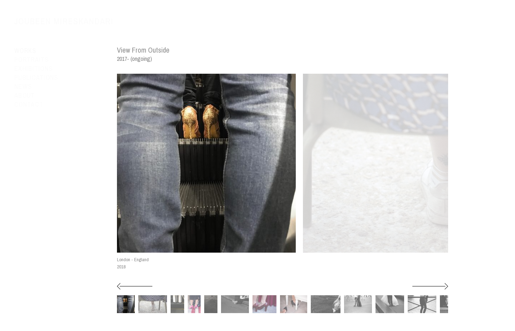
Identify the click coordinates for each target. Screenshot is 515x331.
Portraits (31, 59)
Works (25, 51)
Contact (28, 104)
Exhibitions (33, 68)
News (23, 86)
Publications (36, 77)
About (24, 95)
